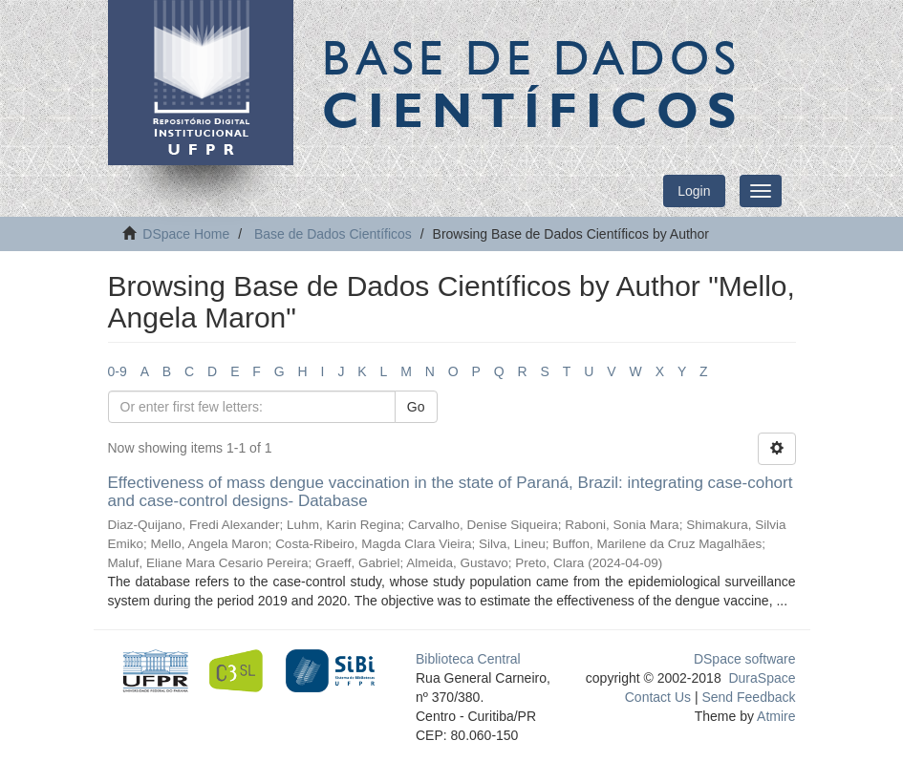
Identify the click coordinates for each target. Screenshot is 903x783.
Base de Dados (533, 83)
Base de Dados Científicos (333, 234)
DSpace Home (185, 234)
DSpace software (745, 659)
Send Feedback (748, 697)
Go (416, 406)
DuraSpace (761, 678)
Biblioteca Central (468, 659)
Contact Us (658, 697)
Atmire (775, 716)
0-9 (117, 371)
